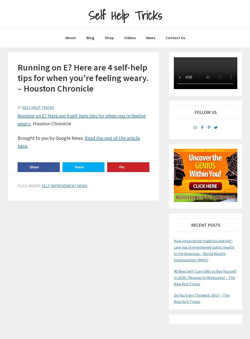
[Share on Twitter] (83, 167)
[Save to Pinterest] (128, 167)
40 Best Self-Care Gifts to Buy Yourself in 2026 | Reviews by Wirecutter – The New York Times (205, 277)
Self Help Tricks (125, 15)
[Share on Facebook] (39, 167)
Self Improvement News (64, 185)
